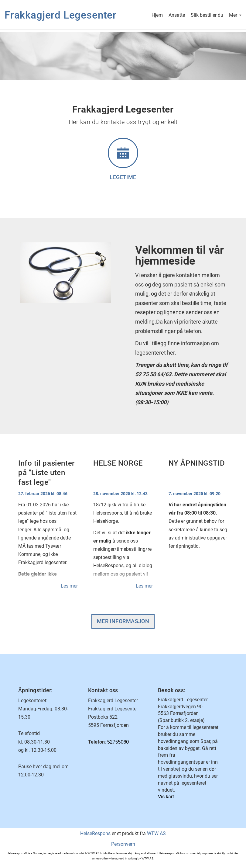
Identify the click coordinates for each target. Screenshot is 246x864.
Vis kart (166, 797)
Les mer (69, 586)
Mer (235, 16)
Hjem (157, 16)
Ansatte (177, 16)
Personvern (123, 844)
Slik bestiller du (207, 16)
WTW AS (156, 833)
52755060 (118, 741)
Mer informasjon (123, 621)
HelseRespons (95, 833)
